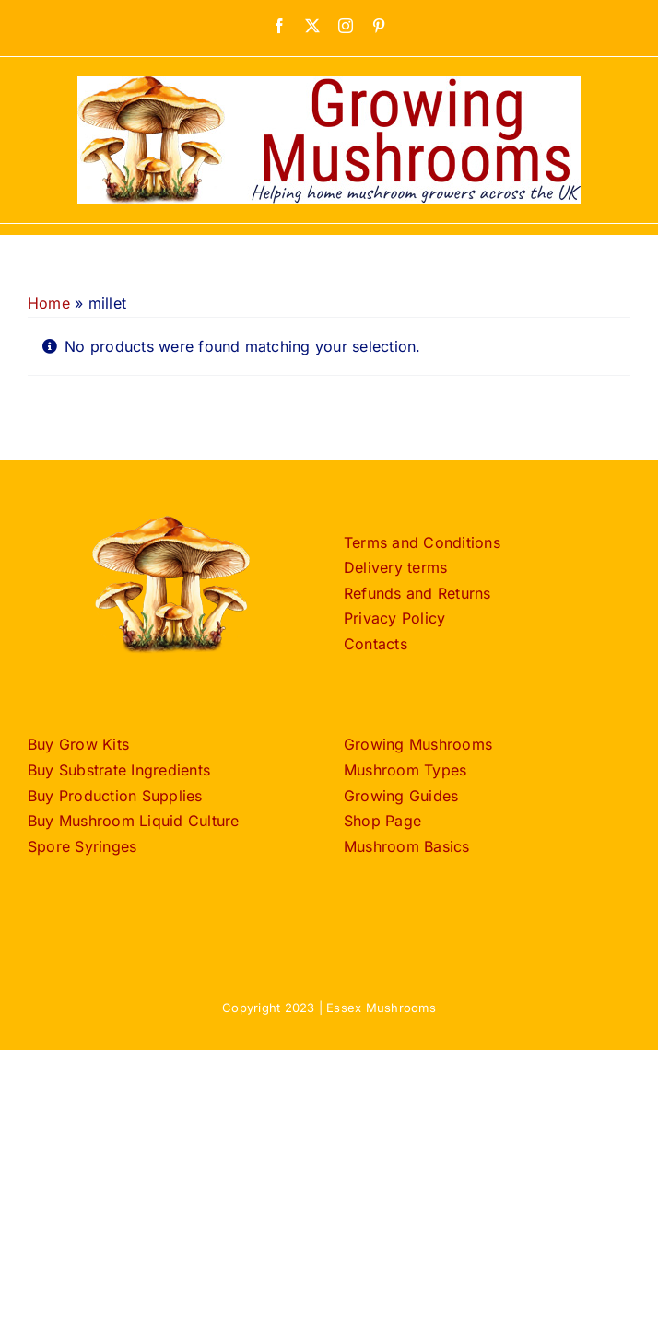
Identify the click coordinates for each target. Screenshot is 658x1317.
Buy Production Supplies (115, 796)
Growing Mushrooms (418, 744)
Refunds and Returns (417, 593)
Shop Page (382, 820)
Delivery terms (395, 567)
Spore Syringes (82, 846)
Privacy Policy (394, 618)
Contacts (375, 644)
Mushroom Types (405, 770)
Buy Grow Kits (78, 744)
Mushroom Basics (407, 846)
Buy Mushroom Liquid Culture (133, 820)
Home (49, 303)
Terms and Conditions (422, 542)
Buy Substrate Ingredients (119, 770)
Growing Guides (401, 796)
